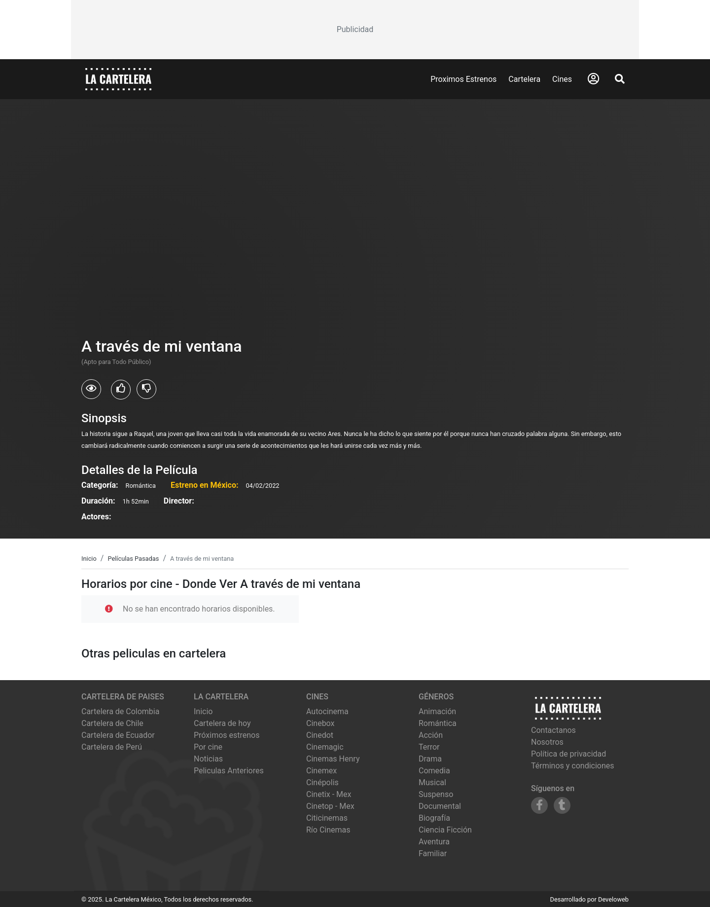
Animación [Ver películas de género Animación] (437, 711)
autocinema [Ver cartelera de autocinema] (327, 711)
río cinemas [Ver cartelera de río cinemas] (328, 829)
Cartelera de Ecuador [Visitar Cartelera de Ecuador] (118, 735)
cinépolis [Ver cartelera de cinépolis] (322, 782)
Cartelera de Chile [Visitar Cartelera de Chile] (112, 723)
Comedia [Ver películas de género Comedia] (434, 770)
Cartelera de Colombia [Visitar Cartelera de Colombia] (120, 711)
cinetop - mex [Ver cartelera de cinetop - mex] (330, 806)
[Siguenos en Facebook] (539, 805)
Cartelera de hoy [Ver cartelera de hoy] (222, 723)
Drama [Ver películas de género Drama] (430, 758)
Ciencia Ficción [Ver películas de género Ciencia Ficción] (445, 829)
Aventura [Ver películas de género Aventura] (434, 841)
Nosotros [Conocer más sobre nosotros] (547, 742)
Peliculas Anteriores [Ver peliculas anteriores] (229, 770)
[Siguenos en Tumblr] (562, 805)
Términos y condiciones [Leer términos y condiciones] (572, 765)
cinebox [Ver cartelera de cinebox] (320, 723)
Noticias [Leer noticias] (208, 758)
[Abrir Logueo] (593, 79)
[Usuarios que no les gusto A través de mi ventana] (146, 389)
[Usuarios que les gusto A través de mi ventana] (121, 389)
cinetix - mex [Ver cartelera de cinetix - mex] (328, 794)
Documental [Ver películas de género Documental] (440, 806)
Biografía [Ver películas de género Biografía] (434, 818)
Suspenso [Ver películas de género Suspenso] (436, 794)
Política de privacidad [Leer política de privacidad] (568, 754)
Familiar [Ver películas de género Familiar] (433, 853)
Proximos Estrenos (463, 79)
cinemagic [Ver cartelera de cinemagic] (325, 747)
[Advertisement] (355, 29)
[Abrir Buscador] (620, 79)
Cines (562, 79)
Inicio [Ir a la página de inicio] (203, 711)
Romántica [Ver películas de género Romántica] (438, 723)
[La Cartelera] (118, 78)
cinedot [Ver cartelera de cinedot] (319, 735)
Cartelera (524, 79)
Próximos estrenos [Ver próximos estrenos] (226, 735)
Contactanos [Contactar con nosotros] (553, 730)
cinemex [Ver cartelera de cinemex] (321, 770)
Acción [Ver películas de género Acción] (431, 735)
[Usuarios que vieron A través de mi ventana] (91, 389)
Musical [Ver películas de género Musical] (432, 782)
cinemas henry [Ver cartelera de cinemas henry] (332, 758)
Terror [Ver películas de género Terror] (429, 747)
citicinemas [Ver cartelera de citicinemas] (327, 818)
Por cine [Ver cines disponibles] (208, 747)
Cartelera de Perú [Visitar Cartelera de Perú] (111, 747)
